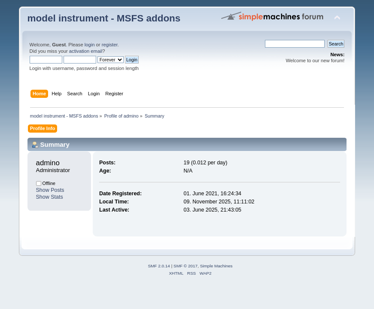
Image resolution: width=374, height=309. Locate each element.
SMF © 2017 (185, 266)
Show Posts (50, 190)
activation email (85, 51)
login (90, 44)
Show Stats (49, 197)
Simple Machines (216, 266)
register (110, 44)
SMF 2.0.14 (159, 266)
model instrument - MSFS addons (104, 18)
